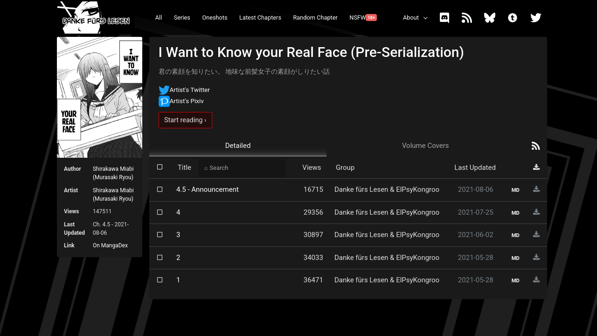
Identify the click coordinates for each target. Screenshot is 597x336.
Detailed (238, 145)
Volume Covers (425, 145)
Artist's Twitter (184, 89)
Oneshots (214, 17)
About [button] (411, 17)
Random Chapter (315, 17)
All (158, 17)
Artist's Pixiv (181, 101)
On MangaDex (110, 245)
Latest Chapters (260, 17)
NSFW (363, 17)
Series (182, 17)
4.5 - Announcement (207, 189)
